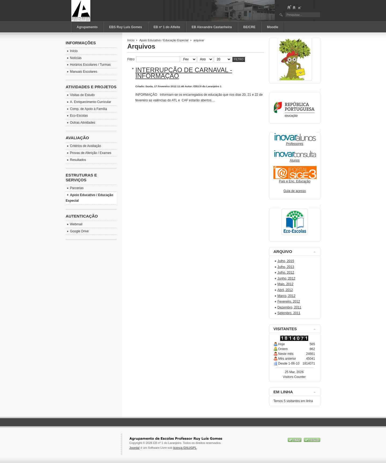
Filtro (238, 59)
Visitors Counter (294, 377)
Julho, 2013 (285, 267)
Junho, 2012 (286, 278)
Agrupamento (87, 27)
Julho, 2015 (285, 261)
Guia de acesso (295, 191)
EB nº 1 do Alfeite (167, 27)
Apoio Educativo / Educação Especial (163, 40)
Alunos (295, 160)
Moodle (272, 27)
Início (130, 40)
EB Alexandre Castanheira (212, 27)
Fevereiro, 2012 (288, 301)
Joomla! (134, 447)
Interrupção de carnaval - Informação (183, 72)
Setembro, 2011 (288, 313)
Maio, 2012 (285, 284)
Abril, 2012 (285, 290)
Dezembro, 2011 (289, 307)
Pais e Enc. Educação (295, 179)
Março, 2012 (286, 296)
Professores (295, 142)
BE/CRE (249, 27)
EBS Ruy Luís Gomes (125, 27)
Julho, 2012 (285, 272)
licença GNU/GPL (184, 447)
